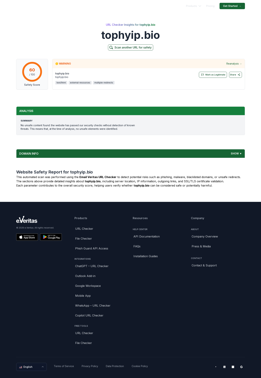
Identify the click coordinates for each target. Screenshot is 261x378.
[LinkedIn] (224, 366)
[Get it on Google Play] (51, 237)
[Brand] (39, 219)
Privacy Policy (90, 366)
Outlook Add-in (85, 276)
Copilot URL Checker (89, 315)
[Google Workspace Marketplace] (241, 366)
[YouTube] (216, 366)
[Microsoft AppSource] (232, 366)
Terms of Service (64, 366)
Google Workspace (88, 286)
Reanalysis (234, 63)
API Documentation (146, 236)
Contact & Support (204, 265)
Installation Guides (145, 256)
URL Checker (84, 228)
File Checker (83, 238)
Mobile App (83, 295)
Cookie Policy (140, 366)
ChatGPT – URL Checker (92, 266)
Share (235, 74)
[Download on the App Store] (27, 237)
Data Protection (115, 366)
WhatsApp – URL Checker (92, 305)
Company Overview (205, 236)
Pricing (210, 5)
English (31, 367)
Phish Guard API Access (91, 248)
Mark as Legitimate (212, 75)
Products (193, 5)
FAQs (136, 246)
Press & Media (201, 246)
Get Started (232, 6)
